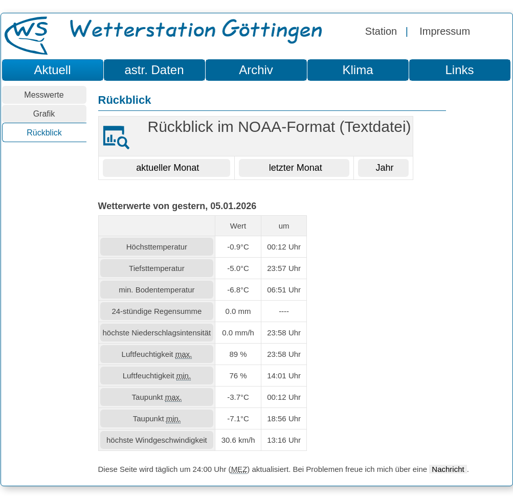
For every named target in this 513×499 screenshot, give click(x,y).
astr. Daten (154, 70)
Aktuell (52, 70)
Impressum (444, 31)
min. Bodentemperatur (156, 289)
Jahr (383, 168)
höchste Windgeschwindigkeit (156, 440)
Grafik (44, 113)
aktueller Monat (166, 168)
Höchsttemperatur (156, 246)
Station (381, 31)
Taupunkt (157, 397)
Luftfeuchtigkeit (157, 354)
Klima (357, 70)
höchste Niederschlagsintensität (157, 332)
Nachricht (448, 469)
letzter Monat (294, 168)
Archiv (256, 70)
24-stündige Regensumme (156, 311)
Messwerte (43, 94)
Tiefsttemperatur (157, 268)
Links (459, 70)
